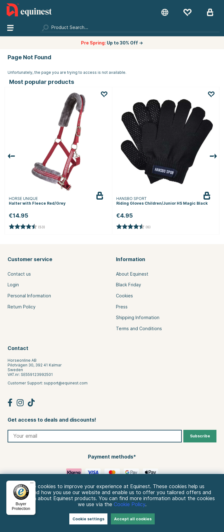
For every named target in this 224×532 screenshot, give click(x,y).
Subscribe (200, 436)
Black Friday (128, 284)
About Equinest (132, 274)
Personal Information (29, 295)
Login (13, 284)
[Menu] (32, 484)
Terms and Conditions (139, 328)
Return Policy (22, 306)
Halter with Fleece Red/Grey (37, 203)
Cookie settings (88, 519)
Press (122, 306)
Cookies (124, 295)
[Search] (130, 27)
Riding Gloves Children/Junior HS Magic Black (162, 203)
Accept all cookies (133, 519)
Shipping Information (137, 317)
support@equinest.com (66, 383)
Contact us (19, 274)
